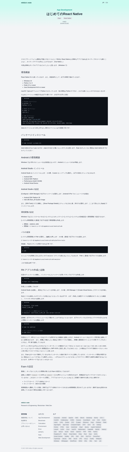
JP (103, 2)
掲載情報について (27, 417)
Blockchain (41, 420)
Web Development (44, 437)
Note (39, 435)
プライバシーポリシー (28, 423)
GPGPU (41, 432)
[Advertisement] (64, 40)
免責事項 (24, 420)
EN (107, 2)
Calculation (41, 423)
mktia (30, 448)
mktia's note (26, 3)
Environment (42, 426)
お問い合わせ (25, 426)
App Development (44, 417)
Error (40, 429)
